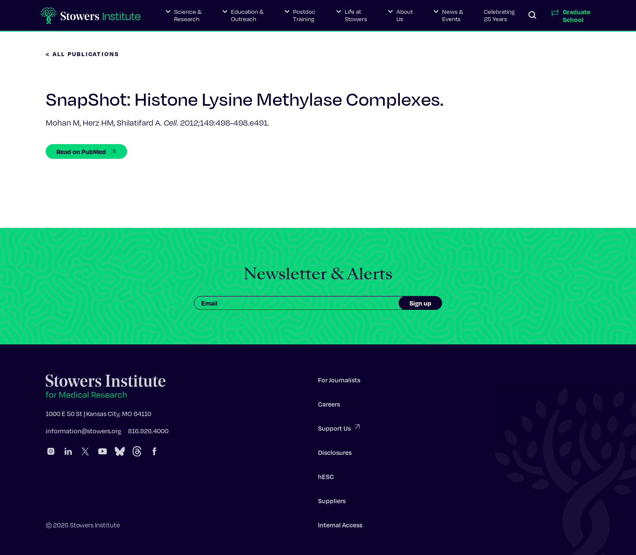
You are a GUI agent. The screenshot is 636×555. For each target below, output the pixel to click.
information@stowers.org (83, 432)
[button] (183, 15)
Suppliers (332, 502)
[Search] (532, 15)
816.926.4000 (148, 432)
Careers (329, 406)
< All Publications (83, 53)
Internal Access (340, 526)
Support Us (339, 429)
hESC (326, 478)
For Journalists (339, 381)
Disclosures (335, 454)
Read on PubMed (86, 151)
